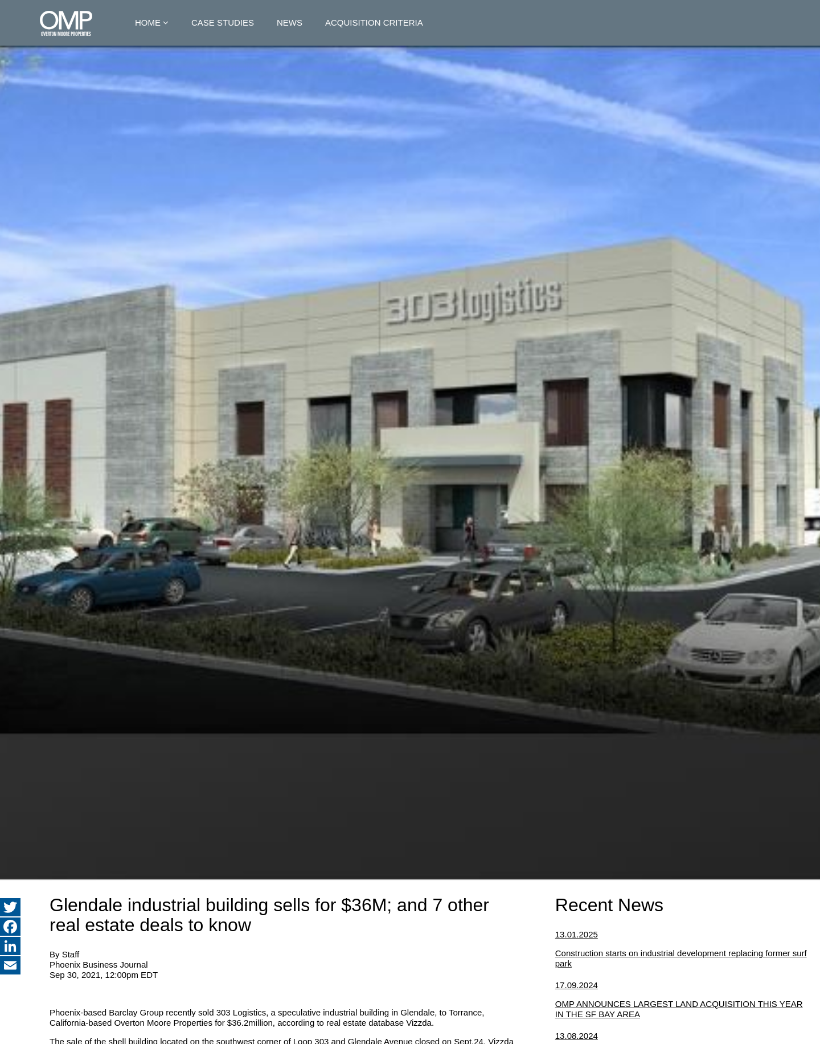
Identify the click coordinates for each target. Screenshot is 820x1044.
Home (148, 22)
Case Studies (222, 22)
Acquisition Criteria (374, 22)
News (289, 22)
